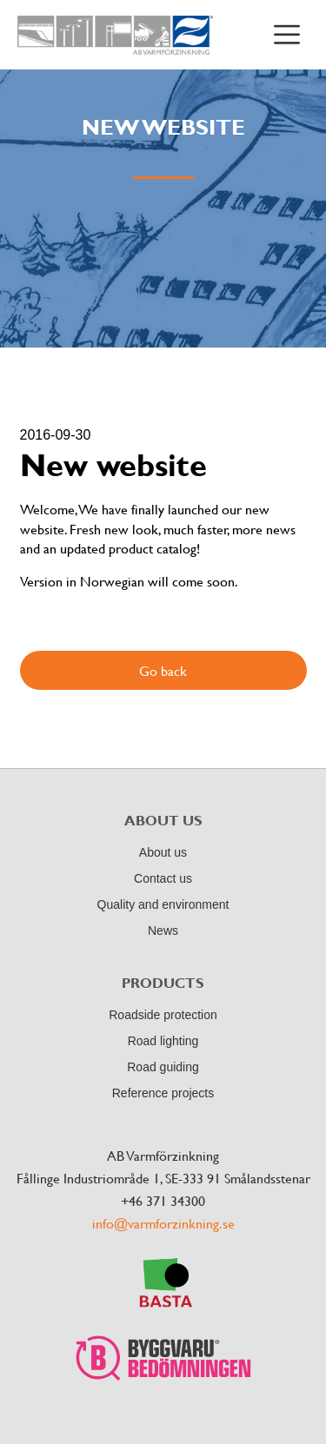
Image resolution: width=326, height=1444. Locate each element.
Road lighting (163, 1041)
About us (163, 852)
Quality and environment (163, 904)
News (163, 930)
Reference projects (163, 1093)
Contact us (163, 878)
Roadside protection (163, 1015)
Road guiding (163, 1067)
